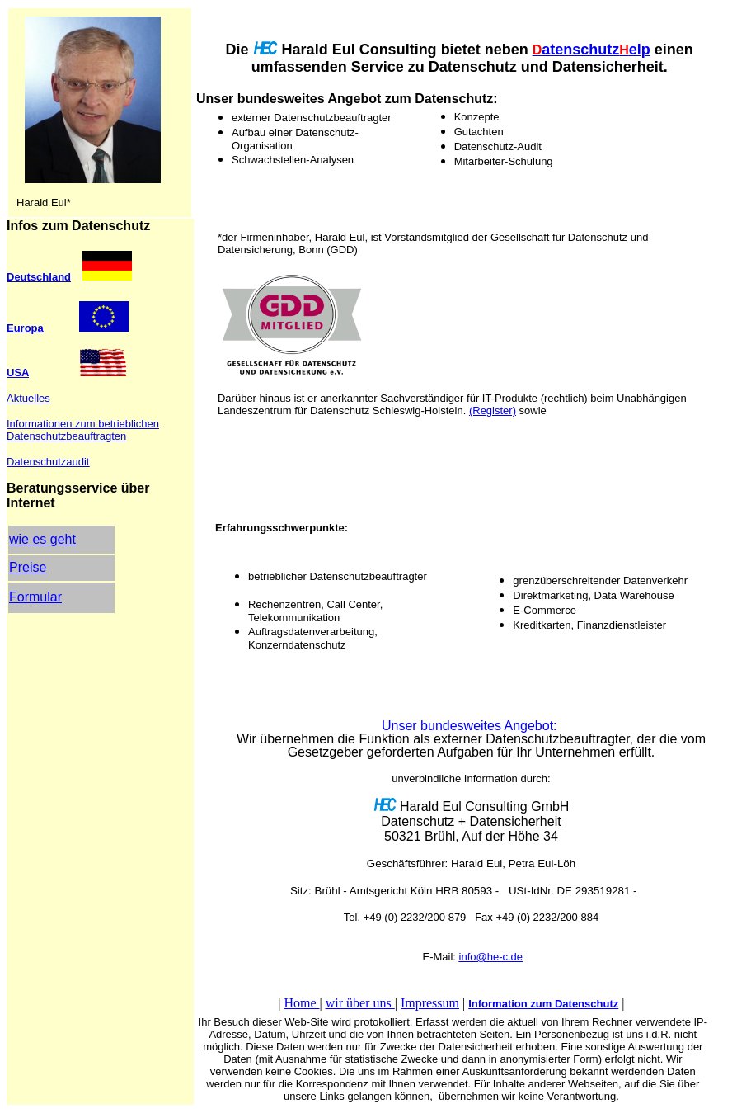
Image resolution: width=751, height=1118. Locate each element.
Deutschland (39, 277)
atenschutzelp (591, 49)
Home (301, 1003)
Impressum (430, 1003)
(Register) (492, 410)
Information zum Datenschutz (543, 1004)
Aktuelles (28, 398)
